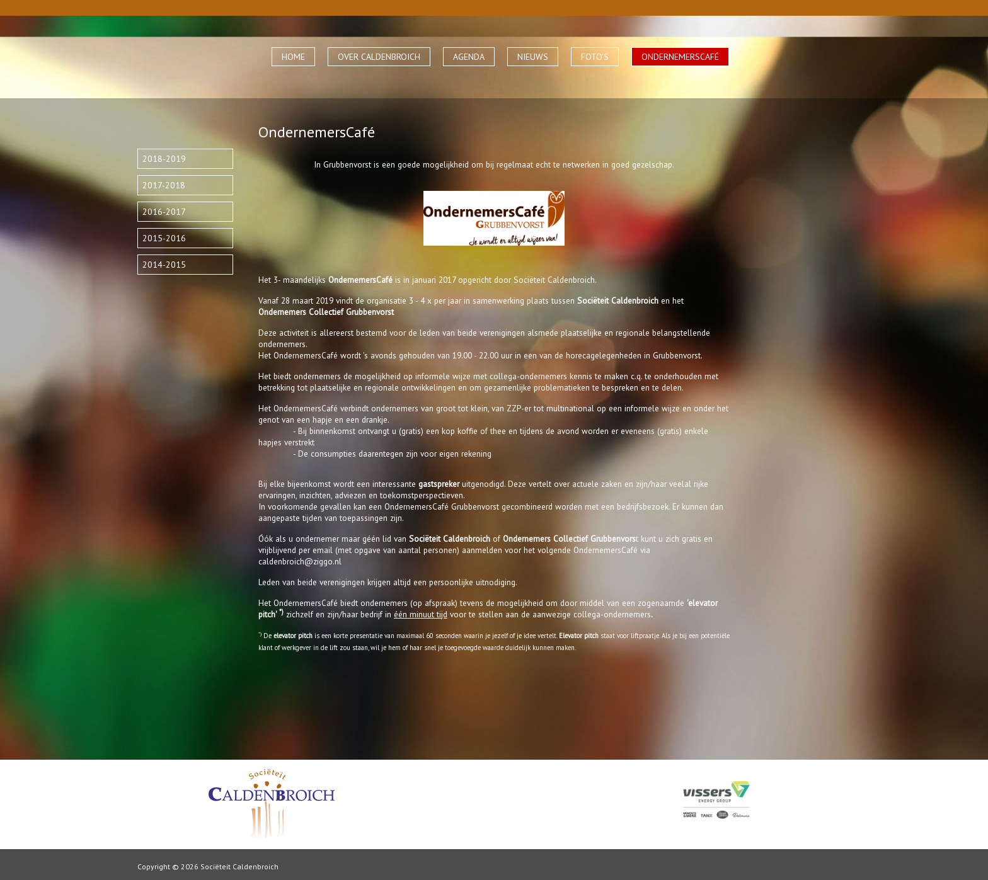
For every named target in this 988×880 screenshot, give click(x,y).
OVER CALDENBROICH (379, 56)
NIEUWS (532, 56)
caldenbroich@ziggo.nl (300, 561)
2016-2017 (164, 211)
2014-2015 (164, 264)
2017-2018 (163, 185)
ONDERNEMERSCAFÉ (680, 56)
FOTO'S (595, 56)
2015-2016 (164, 238)
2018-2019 (164, 158)
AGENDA (469, 56)
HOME (293, 56)
